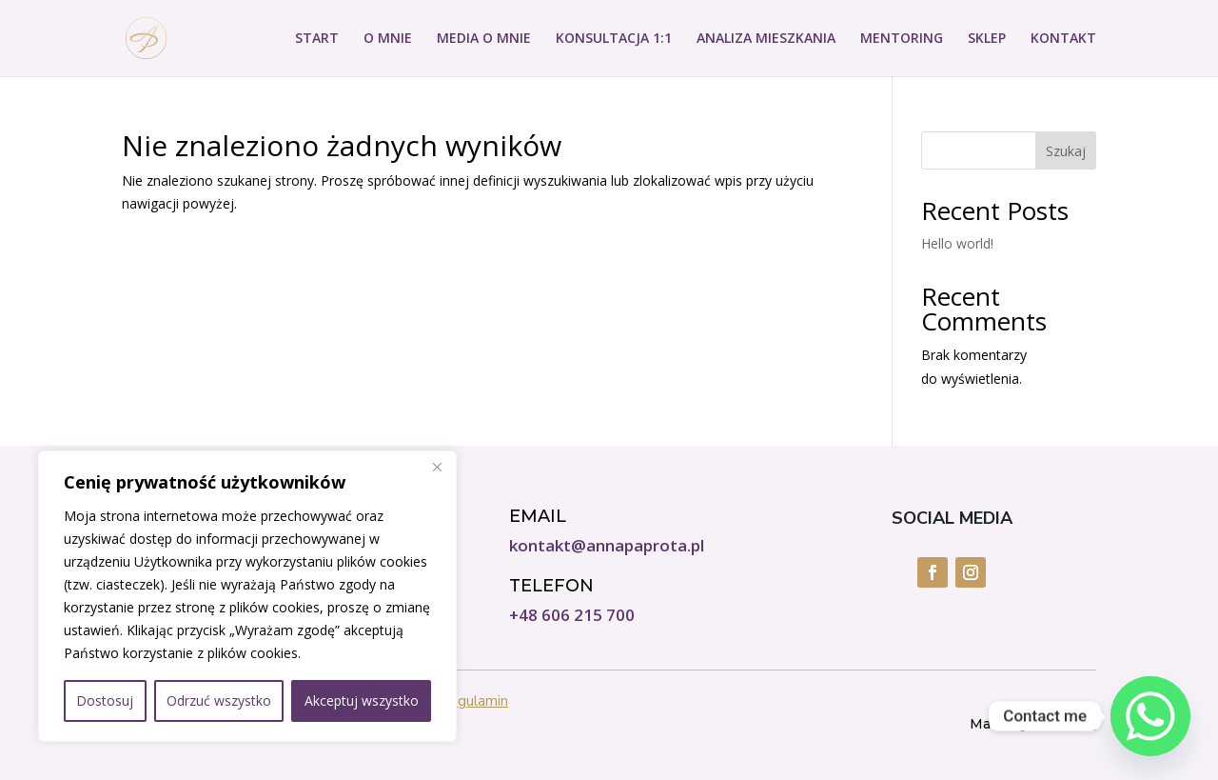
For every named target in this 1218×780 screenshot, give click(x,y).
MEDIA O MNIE (484, 39)
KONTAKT (1063, 39)
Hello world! (957, 243)
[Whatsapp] (1150, 716)
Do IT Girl (1064, 723)
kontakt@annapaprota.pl (606, 545)
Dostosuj (104, 700)
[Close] (436, 466)
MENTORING (901, 39)
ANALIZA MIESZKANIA (766, 39)
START (317, 39)
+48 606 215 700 (572, 615)
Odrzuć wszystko (219, 700)
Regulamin (474, 700)
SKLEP (987, 39)
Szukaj (1066, 151)
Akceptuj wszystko (361, 700)
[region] (247, 596)
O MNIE (387, 39)
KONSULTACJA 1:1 (614, 39)
